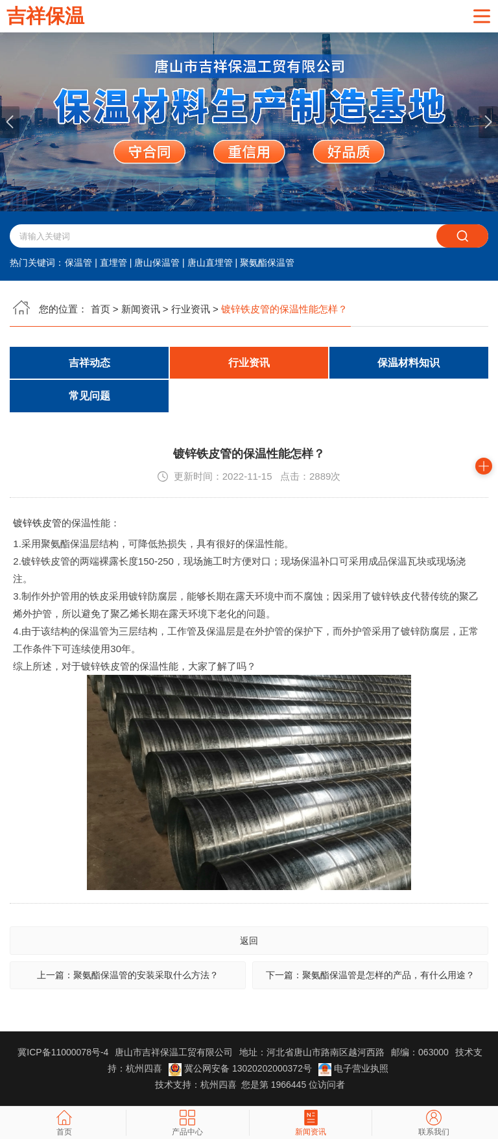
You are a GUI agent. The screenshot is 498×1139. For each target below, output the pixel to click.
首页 (100, 308)
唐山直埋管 (210, 262)
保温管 (78, 262)
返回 (249, 940)
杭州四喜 (218, 1085)
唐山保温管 (157, 262)
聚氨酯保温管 (267, 262)
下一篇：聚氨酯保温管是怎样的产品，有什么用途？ (370, 975)
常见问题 (89, 396)
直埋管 (113, 262)
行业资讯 (190, 308)
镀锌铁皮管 (37, 522)
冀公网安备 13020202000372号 (241, 1069)
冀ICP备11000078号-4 (63, 1053)
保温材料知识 (408, 362)
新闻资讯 (140, 308)
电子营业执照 (353, 1069)
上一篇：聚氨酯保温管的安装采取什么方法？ (128, 975)
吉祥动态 (89, 362)
